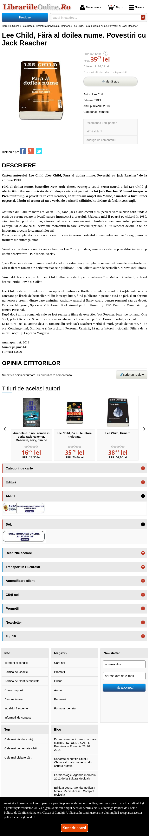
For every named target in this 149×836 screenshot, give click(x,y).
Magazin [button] (60, 653)
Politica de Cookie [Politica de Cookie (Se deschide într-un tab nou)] (125, 808)
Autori (58, 690)
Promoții (59, 671)
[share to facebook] (23, 151)
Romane (103, 111)
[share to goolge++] (31, 151)
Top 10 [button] (11, 636)
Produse (25, 17)
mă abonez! (124, 687)
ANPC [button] (10, 496)
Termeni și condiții (16, 662)
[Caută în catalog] (143, 17)
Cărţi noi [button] (12, 594)
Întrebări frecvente (16, 708)
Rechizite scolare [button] (19, 553)
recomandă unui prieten (102, 122)
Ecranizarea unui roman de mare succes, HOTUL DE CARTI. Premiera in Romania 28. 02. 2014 (75, 744)
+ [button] (143, 468)
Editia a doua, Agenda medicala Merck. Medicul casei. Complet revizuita (74, 791)
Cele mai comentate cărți (20, 748)
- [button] (143, 496)
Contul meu (89, 7)
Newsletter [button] (14, 622)
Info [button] (7, 653)
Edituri (58, 681)
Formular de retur (65, 708)
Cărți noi (59, 662)
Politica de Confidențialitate (22, 681)
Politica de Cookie (16, 671)
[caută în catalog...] (94, 17)
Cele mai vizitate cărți (18, 757)
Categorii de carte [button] (19, 468)
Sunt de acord (74, 828)
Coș (113, 7)
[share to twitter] (39, 151)
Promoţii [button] (12, 608)
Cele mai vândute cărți (18, 739)
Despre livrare (13, 699)
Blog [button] (57, 729)
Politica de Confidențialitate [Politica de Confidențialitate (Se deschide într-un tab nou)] (21, 812)
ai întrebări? (94, 131)
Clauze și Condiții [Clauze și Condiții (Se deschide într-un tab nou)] (53, 812)
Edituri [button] (11, 482)
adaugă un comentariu (101, 140)
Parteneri (60, 699)
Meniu (135, 7)
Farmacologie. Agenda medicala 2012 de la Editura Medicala (75, 776)
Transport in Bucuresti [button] (23, 567)
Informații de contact (17, 717)
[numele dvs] (124, 664)
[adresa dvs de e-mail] (124, 676)
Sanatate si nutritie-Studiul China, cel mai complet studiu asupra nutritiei (73, 762)
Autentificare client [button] (20, 580)
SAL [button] (9, 524)
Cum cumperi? (13, 690)
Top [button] (7, 729)
